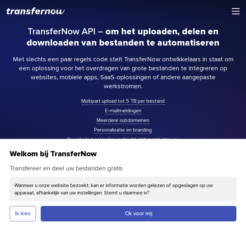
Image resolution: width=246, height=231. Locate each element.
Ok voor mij (138, 213)
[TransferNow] (35, 10)
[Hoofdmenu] (235, 11)
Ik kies (22, 213)
